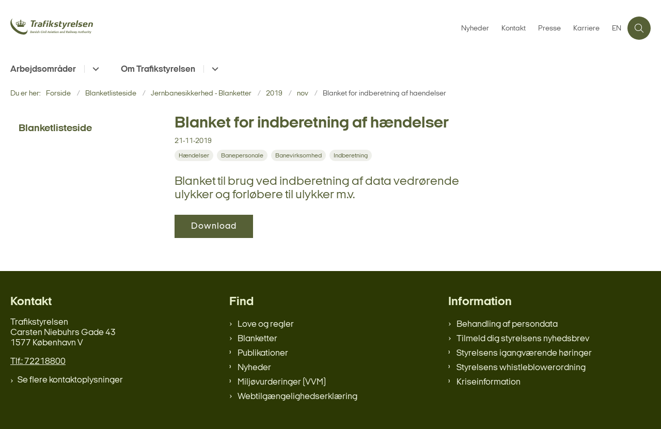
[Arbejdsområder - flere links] (94, 69)
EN (616, 29)
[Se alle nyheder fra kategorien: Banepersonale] (243, 156)
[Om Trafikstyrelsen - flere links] (213, 69)
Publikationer (263, 353)
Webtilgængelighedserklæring (297, 396)
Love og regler (266, 324)
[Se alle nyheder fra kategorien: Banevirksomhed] (299, 156)
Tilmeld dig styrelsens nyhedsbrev (523, 339)
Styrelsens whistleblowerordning (521, 367)
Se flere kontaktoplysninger (70, 380)
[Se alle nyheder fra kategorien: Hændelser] (195, 156)
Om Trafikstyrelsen (158, 69)
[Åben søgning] (639, 28)
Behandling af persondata (507, 324)
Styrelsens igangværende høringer (524, 353)
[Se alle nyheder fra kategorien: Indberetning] (351, 156)
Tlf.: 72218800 (38, 361)
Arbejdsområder (43, 69)
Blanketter (257, 339)
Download (214, 226)
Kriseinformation (489, 382)
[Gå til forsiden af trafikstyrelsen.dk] (87, 28)
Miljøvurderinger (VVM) (282, 382)
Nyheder (254, 367)
